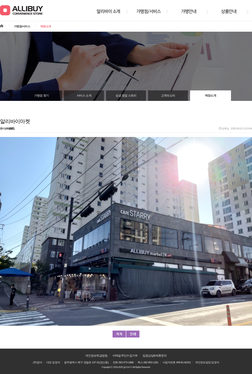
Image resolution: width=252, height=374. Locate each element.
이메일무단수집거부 (125, 355)
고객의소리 (168, 95)
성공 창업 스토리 (126, 95)
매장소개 (210, 95)
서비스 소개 (84, 95)
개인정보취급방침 (96, 355)
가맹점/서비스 (22, 26)
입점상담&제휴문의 (155, 355)
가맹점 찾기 (41, 95)
